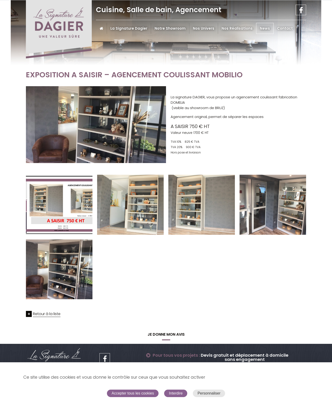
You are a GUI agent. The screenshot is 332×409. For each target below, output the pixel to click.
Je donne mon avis (166, 334)
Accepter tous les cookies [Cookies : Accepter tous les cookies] (133, 393)
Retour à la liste (46, 314)
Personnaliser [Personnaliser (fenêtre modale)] (209, 393)
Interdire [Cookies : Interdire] (176, 393)
